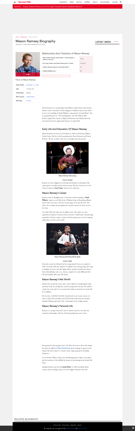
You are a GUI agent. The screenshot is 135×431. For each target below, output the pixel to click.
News (72, 2)
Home (17, 37)
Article (79, 2)
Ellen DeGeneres (63, 348)
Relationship (104, 2)
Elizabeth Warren (74, 7)
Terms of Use (82, 428)
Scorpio (28, 100)
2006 (37, 85)
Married (87, 2)
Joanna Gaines (28, 7)
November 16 (30, 85)
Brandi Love (40, 7)
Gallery (115, 2)
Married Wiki (24, 2)
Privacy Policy (70, 428)
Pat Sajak (50, 7)
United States (30, 96)
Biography (63, 2)
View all (116, 41)
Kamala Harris (60, 7)
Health (95, 2)
